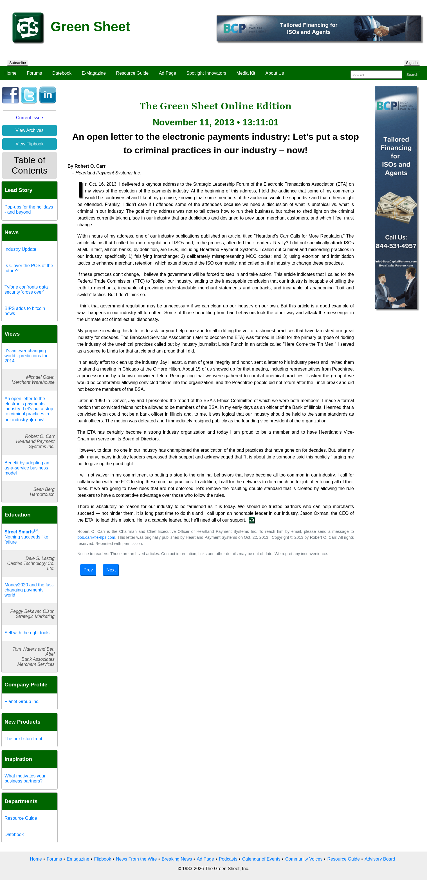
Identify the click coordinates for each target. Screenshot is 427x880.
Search (412, 74)
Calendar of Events (261, 859)
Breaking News (177, 859)
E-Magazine (94, 73)
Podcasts (228, 859)
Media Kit (245, 73)
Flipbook (102, 859)
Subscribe (17, 63)
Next (111, 570)
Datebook (62, 73)
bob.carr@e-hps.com (96, 537)
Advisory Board (380, 859)
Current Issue (29, 117)
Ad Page (167, 73)
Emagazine (78, 859)
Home (11, 73)
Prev (88, 570)
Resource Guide (132, 73)
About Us (275, 73)
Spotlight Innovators (206, 73)
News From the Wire (136, 859)
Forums (34, 73)
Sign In (412, 63)
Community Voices (304, 859)
